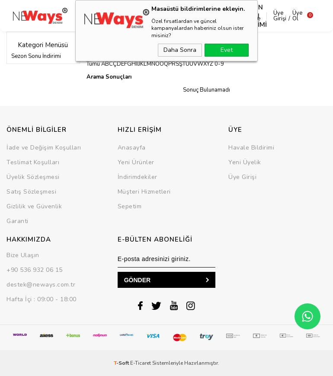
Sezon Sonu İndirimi (36, 56)
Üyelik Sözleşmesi (33, 177)
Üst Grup (115, 16)
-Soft (122, 363)
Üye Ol (289, 15)
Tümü (93, 64)
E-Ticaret (140, 363)
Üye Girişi (271, 15)
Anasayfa (132, 147)
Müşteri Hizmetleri (144, 192)
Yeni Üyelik (244, 162)
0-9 (219, 64)
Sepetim (130, 206)
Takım (195, 16)
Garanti (17, 221)
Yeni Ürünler (136, 162)
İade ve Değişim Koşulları (43, 147)
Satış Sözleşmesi (31, 192)
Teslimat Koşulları (32, 162)
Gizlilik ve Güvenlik (34, 206)
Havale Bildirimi (251, 147)
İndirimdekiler (137, 177)
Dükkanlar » (102, 41)
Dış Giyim (75, 16)
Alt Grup (155, 16)
